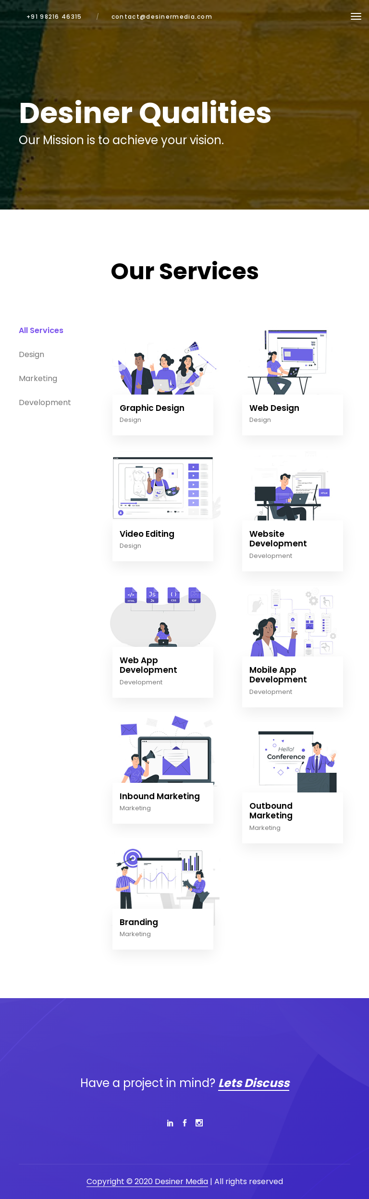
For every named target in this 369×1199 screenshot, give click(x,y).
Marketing (135, 808)
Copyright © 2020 (120, 1181)
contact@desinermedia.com (161, 16)
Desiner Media (181, 1181)
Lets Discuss (253, 1083)
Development (270, 555)
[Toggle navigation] (356, 16)
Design (130, 419)
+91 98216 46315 (54, 16)
